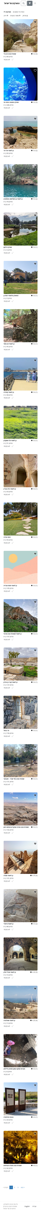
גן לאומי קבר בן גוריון (10, 682)
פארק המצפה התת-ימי (11, 102)
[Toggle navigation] (35, 3)
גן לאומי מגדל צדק (10, 972)
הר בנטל (6, 730)
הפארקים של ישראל (12, 3)
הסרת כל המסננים (18, 12)
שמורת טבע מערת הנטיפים (13, 1165)
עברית (34, 1206)
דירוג (6, 16)
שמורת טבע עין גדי (10, 54)
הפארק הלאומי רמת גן (11, 295)
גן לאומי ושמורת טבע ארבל (13, 634)
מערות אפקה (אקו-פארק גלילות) (14, 1069)
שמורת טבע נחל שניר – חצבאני (14, 779)
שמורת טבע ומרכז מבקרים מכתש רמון (16, 827)
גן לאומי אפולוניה (9, 1020)
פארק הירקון (8, 247)
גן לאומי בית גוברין (10, 489)
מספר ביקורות (15, 16)
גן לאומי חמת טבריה (10, 585)
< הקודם (5, 1187)
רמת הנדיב (7, 537)
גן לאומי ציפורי (8, 924)
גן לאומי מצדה (8, 875)
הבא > (23, 1187)
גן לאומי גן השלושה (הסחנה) (13, 199)
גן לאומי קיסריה (9, 392)
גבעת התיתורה (9, 1117)
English (27, 1206)
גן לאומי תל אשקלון (10, 440)
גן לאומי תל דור (9, 150)
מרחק (25, 16)
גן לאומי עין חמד (9, 344)
